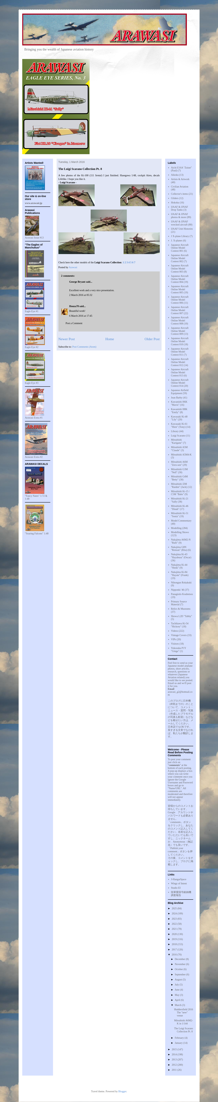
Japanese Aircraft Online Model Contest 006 (180, 299)
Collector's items (179, 194)
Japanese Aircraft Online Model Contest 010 (180, 341)
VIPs (173, 639)
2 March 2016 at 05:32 (80, 295)
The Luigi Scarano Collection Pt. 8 (183, 1030)
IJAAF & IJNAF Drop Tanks (179, 208)
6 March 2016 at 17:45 (80, 315)
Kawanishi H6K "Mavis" (179, 403)
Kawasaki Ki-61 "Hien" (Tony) (179, 425)
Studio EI (176, 887)
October (179, 969)
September (180, 974)
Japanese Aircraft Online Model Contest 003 (180, 268)
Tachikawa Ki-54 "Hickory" (180, 625)
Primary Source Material (179, 603)
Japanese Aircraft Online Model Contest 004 (180, 279)
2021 (174, 929)
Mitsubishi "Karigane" (176, 441)
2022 (174, 923)
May (177, 995)
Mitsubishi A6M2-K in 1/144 (183, 1022)
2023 (174, 918)
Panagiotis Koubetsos (182, 594)
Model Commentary (181, 520)
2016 (174, 954)
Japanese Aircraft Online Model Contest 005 (180, 289)
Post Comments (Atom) (84, 346)
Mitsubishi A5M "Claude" (179, 449)
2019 (174, 939)
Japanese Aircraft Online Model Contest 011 (180, 351)
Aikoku (175, 175)
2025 (174, 908)
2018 (174, 944)
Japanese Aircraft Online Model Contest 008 (180, 320)
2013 (174, 1059)
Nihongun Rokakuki (181, 582)
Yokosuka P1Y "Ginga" (178, 650)
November (180, 964)
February (180, 1037)
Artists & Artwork (180, 179)
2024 (174, 913)
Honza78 (74, 306)
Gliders (174, 198)
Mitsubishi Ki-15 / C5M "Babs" (180, 493)
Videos (174, 631)
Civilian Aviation (179, 186)
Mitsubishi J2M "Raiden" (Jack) (179, 485)
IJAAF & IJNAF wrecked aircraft (179, 223)
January (179, 1043)
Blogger (122, 1091)
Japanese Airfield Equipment (180, 392)
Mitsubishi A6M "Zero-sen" (179, 463)
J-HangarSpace (178, 879)
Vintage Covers (179, 635)
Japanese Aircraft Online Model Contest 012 (180, 362)
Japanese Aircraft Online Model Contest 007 (180, 310)
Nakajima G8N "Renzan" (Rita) (179, 549)
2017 (174, 949)
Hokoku (175, 202)
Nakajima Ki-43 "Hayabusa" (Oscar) (181, 556)
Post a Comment (74, 323)
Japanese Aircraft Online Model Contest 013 (180, 372)
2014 (174, 1054)
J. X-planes (176, 240)
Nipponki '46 (177, 589)
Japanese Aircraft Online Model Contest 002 (180, 258)
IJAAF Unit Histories (182, 228)
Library (175, 431)
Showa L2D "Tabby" (181, 616)
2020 (174, 934)
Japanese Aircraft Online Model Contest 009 (180, 331)
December (180, 959)
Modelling (176, 528)
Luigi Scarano (178, 435)
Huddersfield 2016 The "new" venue (183, 1012)
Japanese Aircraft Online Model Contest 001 (180, 248)
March (178, 1005)
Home (109, 339)
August (179, 979)
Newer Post (66, 339)
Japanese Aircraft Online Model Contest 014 (180, 383)
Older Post (152, 339)
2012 (174, 1064)
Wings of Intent (179, 883)
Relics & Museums (180, 608)
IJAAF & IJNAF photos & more (179, 216)
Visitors (175, 643)
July (177, 984)
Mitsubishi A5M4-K (181, 454)
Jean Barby (176, 397)
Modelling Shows (180, 532)
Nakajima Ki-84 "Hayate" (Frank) (180, 574)
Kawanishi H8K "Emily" (179, 411)
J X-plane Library (180, 236)
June (177, 989)
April (178, 1000)
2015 (174, 1049)
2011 (174, 1070)
